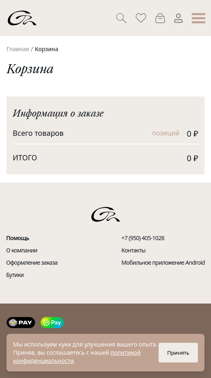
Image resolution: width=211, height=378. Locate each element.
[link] (18, 49)
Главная (18, 49)
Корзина (46, 49)
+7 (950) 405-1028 (142, 238)
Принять (178, 352)
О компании (21, 250)
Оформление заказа (31, 262)
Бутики (15, 275)
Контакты (133, 250)
